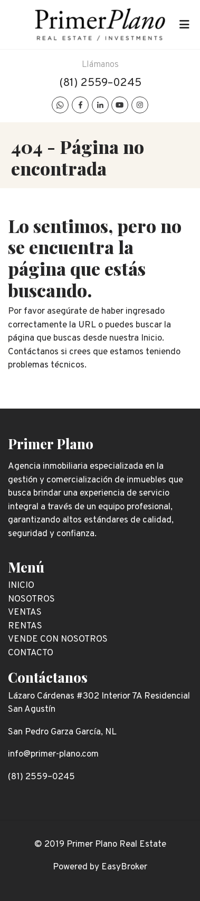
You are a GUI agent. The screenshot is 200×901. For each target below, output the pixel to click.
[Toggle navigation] (184, 25)
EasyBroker (124, 867)
